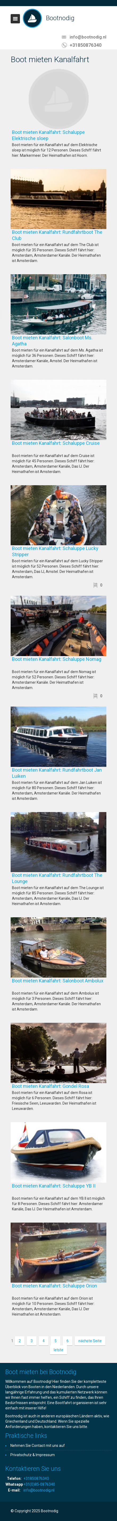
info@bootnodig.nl (88, 37)
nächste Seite (90, 1341)
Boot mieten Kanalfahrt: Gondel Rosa (59, 1086)
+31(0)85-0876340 (39, 1484)
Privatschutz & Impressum (32, 1455)
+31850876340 (86, 45)
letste (58, 1350)
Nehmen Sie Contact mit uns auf (37, 1445)
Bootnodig (60, 18)
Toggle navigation (15, 18)
